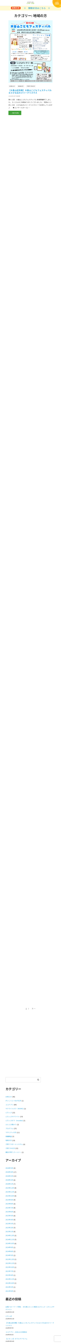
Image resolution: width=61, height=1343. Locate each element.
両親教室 (8, 1096)
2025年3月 (9, 1183)
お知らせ (12, 86)
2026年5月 (9, 1127)
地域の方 (20, 86)
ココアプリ (9, 1064)
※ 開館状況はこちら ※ (37, 8)
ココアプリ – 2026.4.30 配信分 (16, 1291)
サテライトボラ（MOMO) (14, 1068)
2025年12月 (9, 1147)
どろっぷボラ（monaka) (14, 1080)
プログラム (9, 1088)
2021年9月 (9, 1250)
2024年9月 (9, 1207)
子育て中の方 (31, 86)
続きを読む (14, 113)
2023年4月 (9, 1235)
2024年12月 (9, 1195)
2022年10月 (9, 1242)
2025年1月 (9, 1191)
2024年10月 (9, 1203)
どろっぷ (8, 1072)
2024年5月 (9, 1215)
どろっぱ (8, 1276)
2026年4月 (9, 1131)
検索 (38, 1039)
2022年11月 (9, 1238)
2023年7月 (9, 1231)
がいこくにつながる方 (13, 1060)
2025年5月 (9, 1175)
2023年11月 (9, 1223)
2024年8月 (9, 1211)
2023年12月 (9, 1219)
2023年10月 (9, 1227)
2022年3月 (9, 1246)
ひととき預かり (10, 1084)
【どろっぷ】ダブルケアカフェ (16, 1298)
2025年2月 (9, 1187)
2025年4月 (9, 1179)
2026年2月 (9, 1139)
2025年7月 (9, 1167)
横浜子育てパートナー (13, 1112)
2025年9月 (9, 1159)
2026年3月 (9, 1135)
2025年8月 (9, 1163)
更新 (14, 96)
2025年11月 (9, 1151)
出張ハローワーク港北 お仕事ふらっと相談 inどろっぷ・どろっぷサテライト (29, 1267)
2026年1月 (9, 1143)
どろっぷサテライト (12, 1076)
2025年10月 (9, 1155)
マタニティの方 (10, 1092)
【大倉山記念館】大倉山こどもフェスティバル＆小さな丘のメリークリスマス (30, 91)
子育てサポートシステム (14, 1104)
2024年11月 (9, 1199)
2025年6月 (9, 1171)
